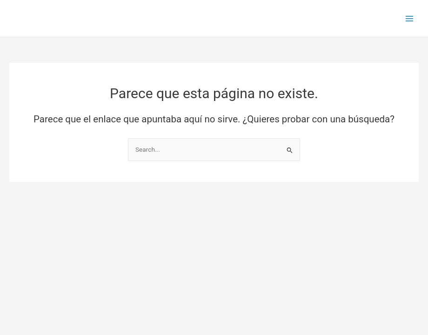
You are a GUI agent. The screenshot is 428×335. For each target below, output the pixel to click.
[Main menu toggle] (409, 18)
